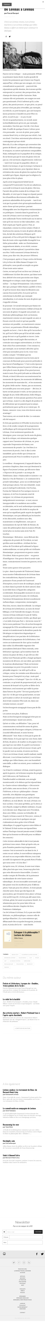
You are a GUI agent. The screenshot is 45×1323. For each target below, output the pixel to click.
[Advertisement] (22, 1058)
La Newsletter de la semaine (22, 1270)
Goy (30, 957)
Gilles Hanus (22, 957)
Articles (22, 1276)
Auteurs (22, 1272)
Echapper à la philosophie (29, 954)
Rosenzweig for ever (11, 1124)
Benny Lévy (15, 954)
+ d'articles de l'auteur (22, 1028)
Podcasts (22, 1289)
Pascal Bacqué (13, 13)
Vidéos (23, 1290)
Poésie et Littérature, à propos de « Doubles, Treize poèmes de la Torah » (21, 984)
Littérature (22, 1279)
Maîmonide (27, 961)
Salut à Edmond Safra (11, 1155)
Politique (22, 1283)
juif (5, 961)
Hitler (37, 957)
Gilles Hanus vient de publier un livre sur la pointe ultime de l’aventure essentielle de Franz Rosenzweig (22, 1147)
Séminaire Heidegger (22, 1298)
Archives (22, 1278)
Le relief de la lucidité (11, 999)
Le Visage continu (15, 961)
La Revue (22, 1303)
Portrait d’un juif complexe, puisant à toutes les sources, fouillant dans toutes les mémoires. (22, 1161)
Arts (22, 1285)
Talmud (6, 967)
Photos (22, 1292)
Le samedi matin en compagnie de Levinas (19, 1108)
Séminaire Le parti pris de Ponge (22, 1299)
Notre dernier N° (23, 1307)
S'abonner (38, 1232)
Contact (22, 1312)
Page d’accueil (22, 1269)
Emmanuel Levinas (9, 957)
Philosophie (20, 964)
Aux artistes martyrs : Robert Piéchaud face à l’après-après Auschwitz (21, 1014)
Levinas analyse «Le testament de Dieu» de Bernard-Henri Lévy (20, 1091)
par (10, 1094)
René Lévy (30, 964)
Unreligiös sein (9, 1140)
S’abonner (22, 1309)
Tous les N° (22, 1305)
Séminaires (22, 1296)
